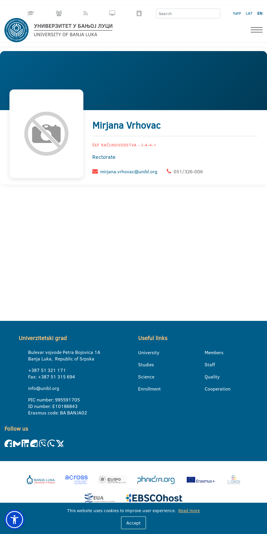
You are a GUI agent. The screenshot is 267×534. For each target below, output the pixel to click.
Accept (133, 523)
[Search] (215, 13)
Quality (208, 376)
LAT (249, 13)
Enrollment (141, 389)
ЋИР (237, 13)
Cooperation (208, 389)
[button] (14, 519)
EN (259, 13)
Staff (208, 364)
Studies (141, 364)
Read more (189, 510)
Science (141, 376)
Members (208, 352)
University (141, 352)
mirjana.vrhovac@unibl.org (128, 171)
